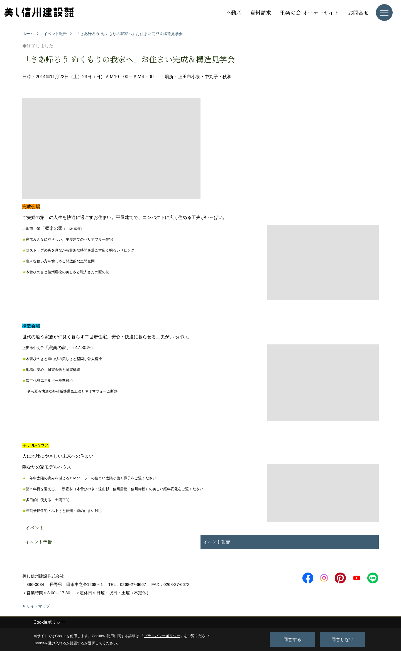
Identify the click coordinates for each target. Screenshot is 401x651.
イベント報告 (216, 542)
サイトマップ (38, 606)
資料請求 (260, 12)
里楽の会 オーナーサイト (309, 12)
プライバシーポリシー (162, 636)
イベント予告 (38, 542)
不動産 (233, 12)
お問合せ (358, 12)
